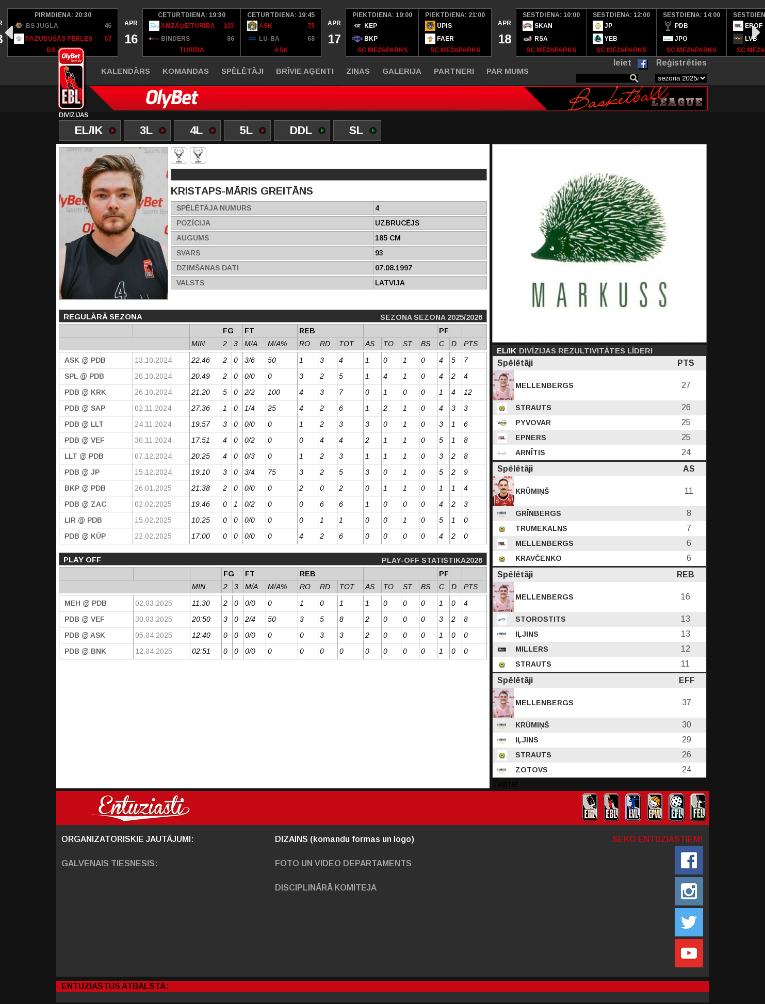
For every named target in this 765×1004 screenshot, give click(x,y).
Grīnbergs (537, 513)
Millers (530, 649)
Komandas (185, 71)
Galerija (401, 71)
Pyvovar (532, 422)
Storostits (539, 619)
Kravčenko (537, 558)
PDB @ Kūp (85, 536)
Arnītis (529, 452)
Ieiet (622, 62)
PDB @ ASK (84, 635)
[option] (63, 32)
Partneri (454, 71)
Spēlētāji (242, 71)
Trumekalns (540, 528)
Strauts (532, 407)
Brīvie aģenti (305, 71)
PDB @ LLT (84, 424)
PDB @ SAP (84, 408)
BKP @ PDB (85, 488)
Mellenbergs (543, 385)
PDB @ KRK (85, 392)
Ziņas (358, 71)
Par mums (507, 71)
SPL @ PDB (84, 376)
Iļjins (526, 634)
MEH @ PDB (85, 603)
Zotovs (530, 770)
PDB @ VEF (84, 440)
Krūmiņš (531, 491)
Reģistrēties (681, 62)
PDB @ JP (82, 472)
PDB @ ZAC (85, 504)
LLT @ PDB (84, 456)
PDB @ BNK (85, 651)
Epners (529, 437)
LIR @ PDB (83, 520)
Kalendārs (125, 71)
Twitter (505, 784)
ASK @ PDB (85, 360)
